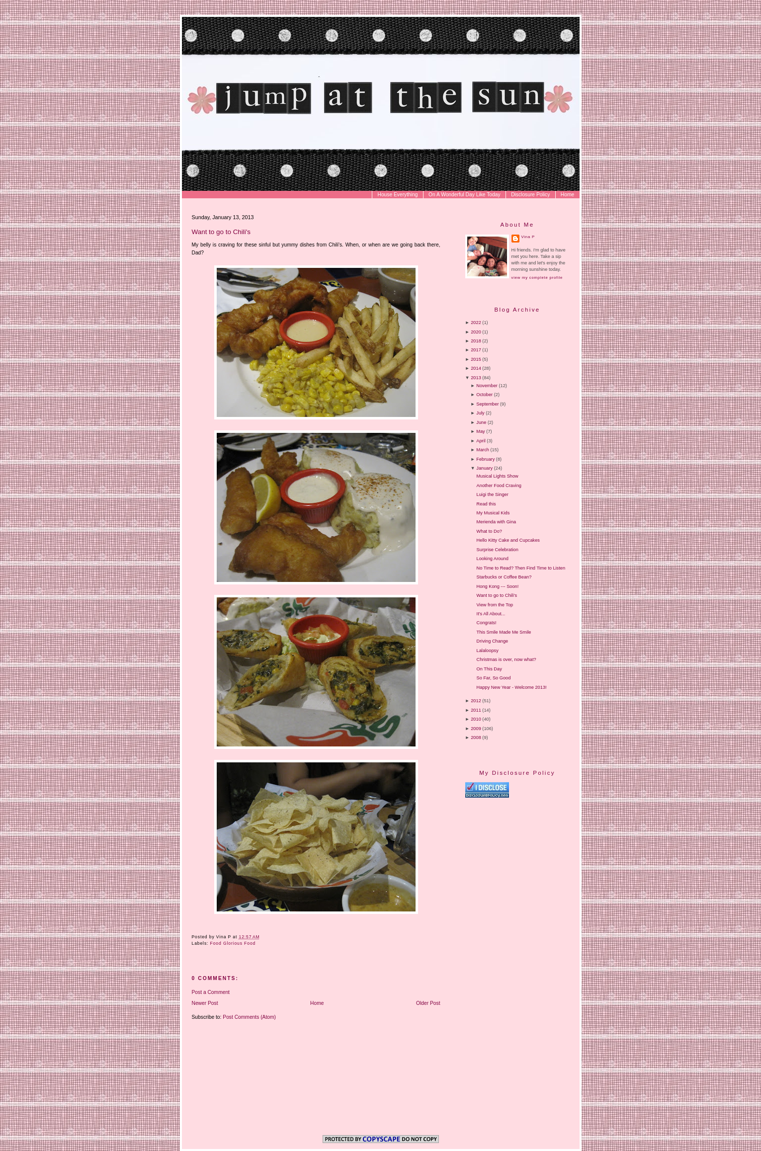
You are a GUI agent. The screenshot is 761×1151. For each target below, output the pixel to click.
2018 (476, 340)
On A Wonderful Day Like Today (464, 194)
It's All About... (491, 613)
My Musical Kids (493, 512)
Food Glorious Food (233, 943)
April (480, 440)
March (482, 449)
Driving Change (492, 641)
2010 (476, 719)
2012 (476, 700)
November (487, 385)
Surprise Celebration (497, 549)
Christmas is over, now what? (506, 659)
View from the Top (495, 604)
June (481, 422)
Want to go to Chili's (221, 232)
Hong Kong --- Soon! (498, 586)
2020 (476, 331)
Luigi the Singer (492, 494)
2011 (476, 710)
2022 (476, 322)
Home (567, 194)
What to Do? (489, 531)
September (487, 404)
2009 (476, 728)
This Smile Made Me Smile (504, 632)
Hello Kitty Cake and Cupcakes (508, 540)
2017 (476, 349)
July (480, 413)
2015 (476, 359)
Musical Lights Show (497, 476)
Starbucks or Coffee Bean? (504, 577)
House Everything (397, 194)
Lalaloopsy (488, 650)
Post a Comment (211, 992)
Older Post (428, 1003)
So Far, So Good (494, 677)
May (480, 431)
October (484, 394)
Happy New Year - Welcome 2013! (512, 687)
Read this (486, 503)
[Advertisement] (548, 883)
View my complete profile (537, 277)
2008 (476, 737)
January (484, 468)
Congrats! (487, 622)
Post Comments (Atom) (249, 1017)
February (485, 459)
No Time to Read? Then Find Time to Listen (521, 568)
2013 (476, 377)
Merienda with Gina (496, 521)
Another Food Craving (499, 485)
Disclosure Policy (530, 194)
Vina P (528, 237)
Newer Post (205, 1003)
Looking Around (492, 558)
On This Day (489, 668)
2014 (476, 368)
